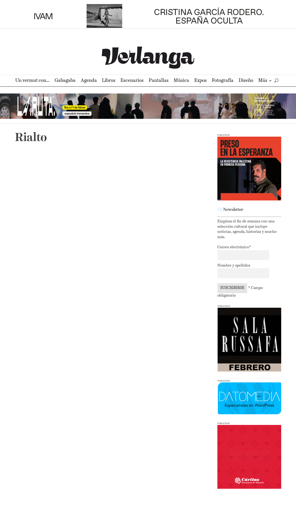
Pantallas (159, 81)
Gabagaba (65, 81)
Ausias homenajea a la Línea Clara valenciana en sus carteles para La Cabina (59, 327)
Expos (200, 81)
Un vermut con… (32, 81)
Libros (108, 81)
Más (262, 81)
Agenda (89, 81)
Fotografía (223, 81)
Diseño (246, 81)
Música (181, 81)
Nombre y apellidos (233, 265)
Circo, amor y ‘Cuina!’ (48, 220)
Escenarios (132, 81)
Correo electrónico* (234, 247)
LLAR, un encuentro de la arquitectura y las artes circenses (153, 229)
